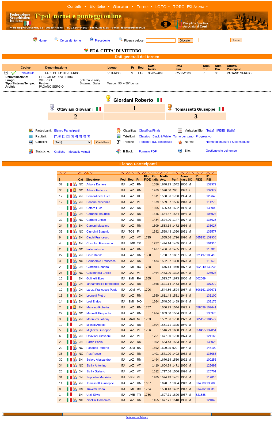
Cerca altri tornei (71, 40)
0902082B (27, 73)
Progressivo (203, 136)
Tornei (142, 6)
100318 (211, 389)
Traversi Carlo (96, 389)
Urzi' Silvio (93, 394)
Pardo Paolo (95, 341)
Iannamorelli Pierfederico (102, 283)
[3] (72, 136)
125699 (211, 365)
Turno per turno (183, 136)
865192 (201, 237)
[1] (64, 136)
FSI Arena (195, 6)
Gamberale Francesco (101, 261)
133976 (211, 313)
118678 (211, 261)
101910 (211, 243)
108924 (211, 213)
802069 (201, 278)
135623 (211, 219)
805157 (201, 319)
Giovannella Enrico (99, 272)
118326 (211, 249)
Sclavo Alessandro (99, 359)
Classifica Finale (149, 130)
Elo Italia (97, 6)
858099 (201, 307)
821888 (201, 394)
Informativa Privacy (137, 417)
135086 (211, 353)
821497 (201, 255)
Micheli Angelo (96, 324)
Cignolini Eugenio (98, 231)
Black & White (162, 136)
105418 (211, 255)
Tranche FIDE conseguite (155, 141)
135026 (211, 341)
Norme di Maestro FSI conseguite (228, 141)
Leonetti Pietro (96, 295)
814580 (201, 383)
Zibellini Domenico (98, 400)
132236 (211, 266)
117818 (211, 377)
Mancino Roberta (98, 307)
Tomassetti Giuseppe (100, 383)
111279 (211, 202)
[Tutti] (57, 136)
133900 (211, 208)
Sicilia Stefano (96, 371)
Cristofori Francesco (99, 243)
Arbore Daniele (96, 184)
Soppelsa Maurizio (99, 377)
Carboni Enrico (96, 219)
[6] (84, 136)
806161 (201, 289)
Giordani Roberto (98, 266)
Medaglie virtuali (79, 151)
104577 (211, 319)
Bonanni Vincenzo (98, 202)
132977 (211, 190)
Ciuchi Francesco (98, 237)
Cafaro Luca (94, 208)
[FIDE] (220, 130)
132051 (211, 330)
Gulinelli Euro (95, 278)
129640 (211, 196)
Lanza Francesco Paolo (102, 289)
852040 (201, 266)
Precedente (102, 40)
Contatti (74, 6)
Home (43, 40)
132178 (211, 301)
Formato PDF (148, 151)
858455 (201, 330)
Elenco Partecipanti (66, 130)
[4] (76, 136)
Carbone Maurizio (98, 213)
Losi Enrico (94, 301)
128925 (211, 272)
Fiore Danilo (94, 255)
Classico (144, 136)
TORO (179, 6)
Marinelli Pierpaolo (99, 313)
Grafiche (59, 151)
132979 (211, 184)
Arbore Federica (97, 190)
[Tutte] (210, 130)
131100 (211, 295)
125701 (211, 371)
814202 (201, 389)
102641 (211, 307)
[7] (88, 136)
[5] (80, 136)
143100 (211, 347)
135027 (211, 225)
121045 (211, 400)
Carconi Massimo (98, 225)
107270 (211, 283)
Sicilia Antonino (96, 365)
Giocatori (121, 6)
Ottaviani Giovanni (98, 336)
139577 (211, 231)
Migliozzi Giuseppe (99, 330)
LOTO (160, 6)
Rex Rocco (94, 353)
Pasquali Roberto (98, 347)
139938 (211, 237)
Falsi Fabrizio (95, 249)
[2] (68, 136)
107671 (211, 289)
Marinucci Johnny (98, 319)
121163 (211, 336)
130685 (211, 383)
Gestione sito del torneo (221, 150)
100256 (211, 359)
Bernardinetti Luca (98, 196)
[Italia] (231, 130)
